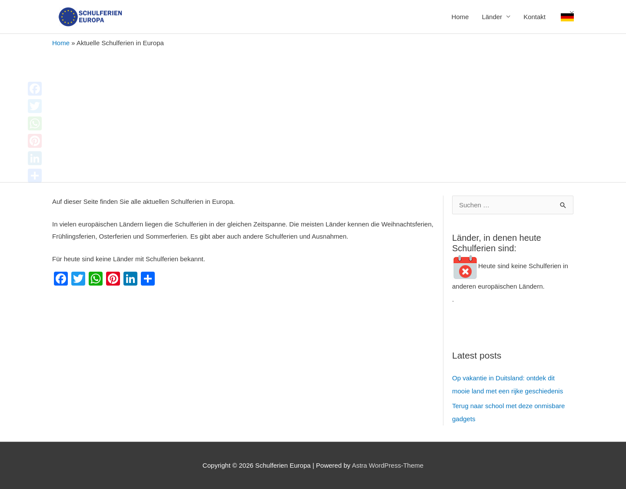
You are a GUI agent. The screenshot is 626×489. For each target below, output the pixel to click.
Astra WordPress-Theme (387, 465)
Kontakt (534, 16)
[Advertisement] (313, 112)
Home (460, 16)
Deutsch (567, 16)
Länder (492, 16)
